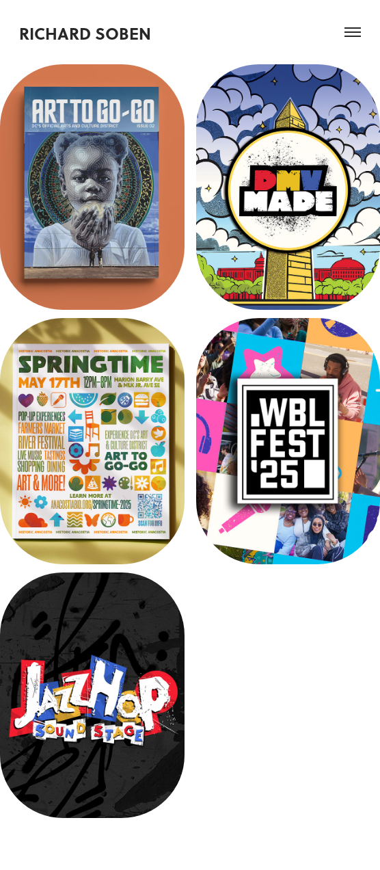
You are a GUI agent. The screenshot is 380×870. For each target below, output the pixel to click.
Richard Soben (85, 33)
